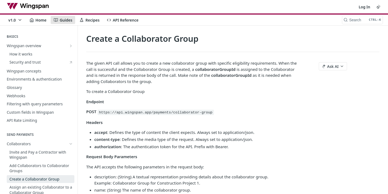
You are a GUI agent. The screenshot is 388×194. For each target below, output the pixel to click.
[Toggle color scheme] (379, 7)
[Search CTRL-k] (362, 20)
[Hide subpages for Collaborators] (71, 127)
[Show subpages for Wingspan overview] (71, 46)
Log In (364, 6)
